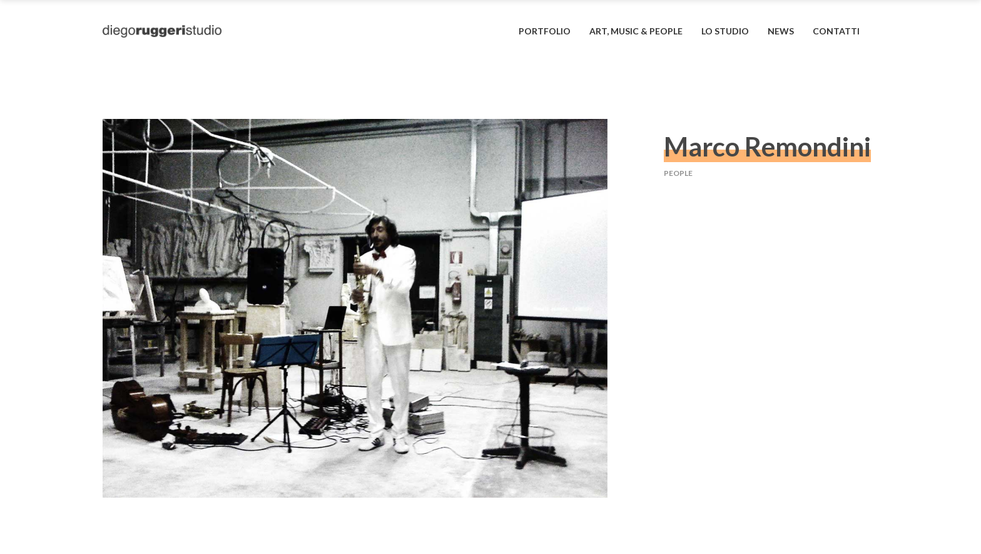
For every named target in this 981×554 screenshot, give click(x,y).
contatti (836, 31)
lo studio (725, 31)
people (678, 173)
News (781, 31)
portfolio (545, 31)
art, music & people (636, 31)
